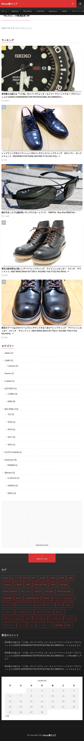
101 (5, 160)
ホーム (4, 11)
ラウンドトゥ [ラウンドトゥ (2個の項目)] (9, 625)
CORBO (11, 394)
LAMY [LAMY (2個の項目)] (53, 585)
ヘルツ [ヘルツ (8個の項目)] (27, 618)
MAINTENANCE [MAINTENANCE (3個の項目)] (10, 591)
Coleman (11, 366)
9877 (10, 437)
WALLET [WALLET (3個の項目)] (46, 598)
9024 (10, 422)
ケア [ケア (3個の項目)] (59, 605)
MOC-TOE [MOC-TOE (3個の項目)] (25, 591)
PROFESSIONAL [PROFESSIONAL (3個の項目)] (64, 591)
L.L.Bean (8, 381)
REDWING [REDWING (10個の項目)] (7, 598)
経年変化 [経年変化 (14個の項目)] (59, 625)
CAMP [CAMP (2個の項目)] (52, 578)
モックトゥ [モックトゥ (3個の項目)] (70, 618)
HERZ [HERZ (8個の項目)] (28, 585)
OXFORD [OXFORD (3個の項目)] (49, 591)
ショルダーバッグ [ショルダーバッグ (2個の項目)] (24, 611)
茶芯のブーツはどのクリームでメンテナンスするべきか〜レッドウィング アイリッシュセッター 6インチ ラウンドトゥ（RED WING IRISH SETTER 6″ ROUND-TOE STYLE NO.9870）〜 (42, 331)
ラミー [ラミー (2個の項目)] (22, 625)
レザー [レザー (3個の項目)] (31, 625)
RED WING (27, 11)
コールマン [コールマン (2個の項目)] (8, 611)
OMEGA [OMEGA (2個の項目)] (37, 591)
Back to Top (42, 559)
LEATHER (40, 11)
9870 (6, 275)
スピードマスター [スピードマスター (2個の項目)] (44, 611)
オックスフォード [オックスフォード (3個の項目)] (24, 605)
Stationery (53, 11)
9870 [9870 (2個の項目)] (24, 578)
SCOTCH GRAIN (12, 452)
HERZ (10, 401)
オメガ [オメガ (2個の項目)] (39, 605)
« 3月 (7, 716)
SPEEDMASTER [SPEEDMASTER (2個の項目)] (32, 598)
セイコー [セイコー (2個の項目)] (59, 611)
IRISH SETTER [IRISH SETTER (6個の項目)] (40, 585)
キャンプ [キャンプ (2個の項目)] (50, 605)
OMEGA (11, 485)
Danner (8, 373)
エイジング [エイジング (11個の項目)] (8, 605)
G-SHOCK (12, 478)
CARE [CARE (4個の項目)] (61, 578)
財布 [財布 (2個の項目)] (69, 625)
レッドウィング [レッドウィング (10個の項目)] (45, 625)
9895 (10, 444)
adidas (7, 353)
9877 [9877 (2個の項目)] (33, 578)
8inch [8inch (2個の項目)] (5, 578)
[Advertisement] (42, 522)
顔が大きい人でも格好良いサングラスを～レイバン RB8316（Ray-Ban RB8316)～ (39, 212)
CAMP (64, 11)
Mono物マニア (49, 735)
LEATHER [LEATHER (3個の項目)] (63, 585)
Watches (15, 11)
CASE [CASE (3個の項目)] (70, 578)
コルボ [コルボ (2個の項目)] (68, 605)
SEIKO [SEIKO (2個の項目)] (19, 598)
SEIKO (6, 100)
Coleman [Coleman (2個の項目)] (7, 585)
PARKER (11, 465)
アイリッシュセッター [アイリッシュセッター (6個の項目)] (64, 598)
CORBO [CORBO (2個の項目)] (18, 585)
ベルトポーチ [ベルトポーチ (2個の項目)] (40, 618)
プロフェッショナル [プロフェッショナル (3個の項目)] (12, 618)
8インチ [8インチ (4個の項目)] (15, 578)
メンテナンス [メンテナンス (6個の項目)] (55, 618)
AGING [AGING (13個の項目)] (43, 578)
